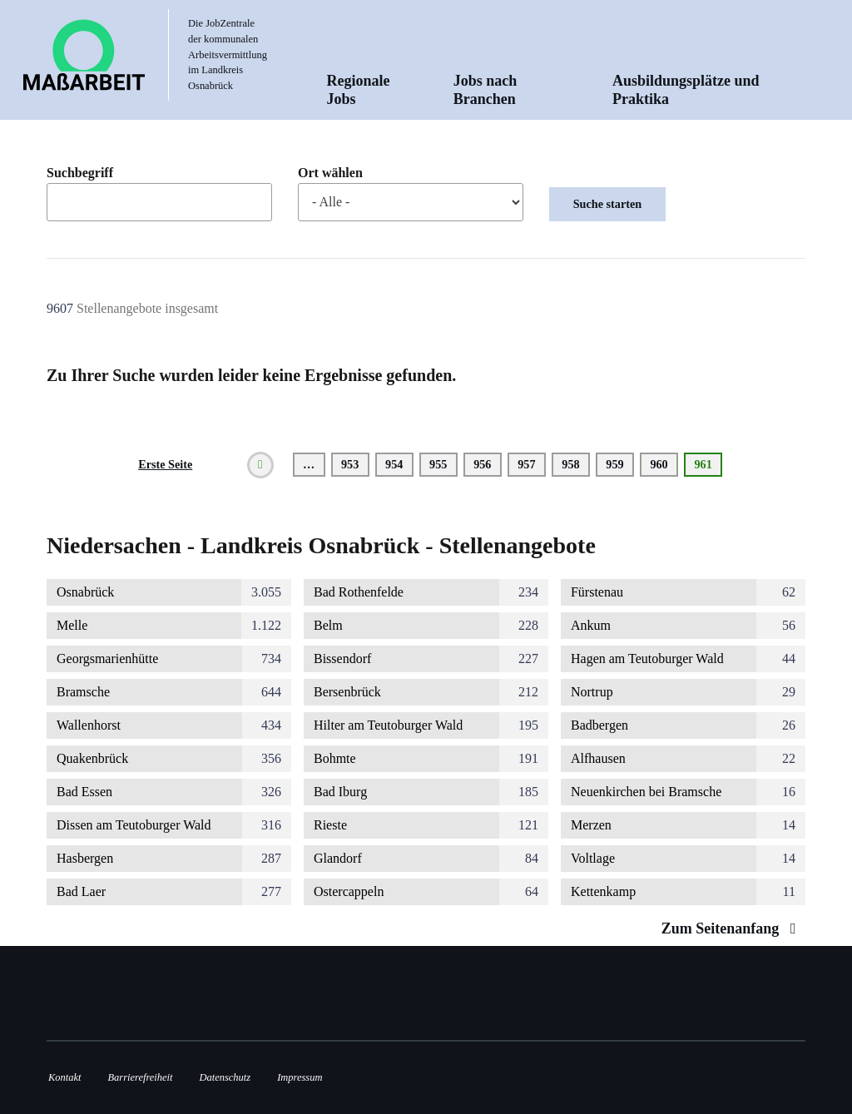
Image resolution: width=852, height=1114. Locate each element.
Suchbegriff (80, 173)
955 (441, 464)
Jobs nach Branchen (485, 89)
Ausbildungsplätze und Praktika (686, 89)
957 (530, 464)
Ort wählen (330, 173)
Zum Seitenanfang (732, 928)
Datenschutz (225, 1077)
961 (708, 467)
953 (353, 464)
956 (485, 464)
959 (618, 464)
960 (662, 464)
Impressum (299, 1077)
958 (574, 464)
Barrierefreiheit (139, 1077)
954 (397, 464)
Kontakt (64, 1077)
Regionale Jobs (358, 89)
